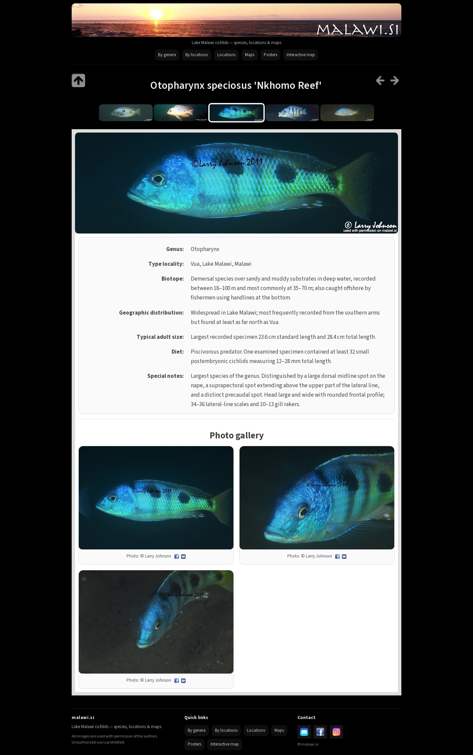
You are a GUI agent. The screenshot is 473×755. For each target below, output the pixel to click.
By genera (167, 55)
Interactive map (301, 55)
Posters (270, 55)
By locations (196, 55)
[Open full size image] (156, 498)
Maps (249, 55)
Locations (226, 55)
